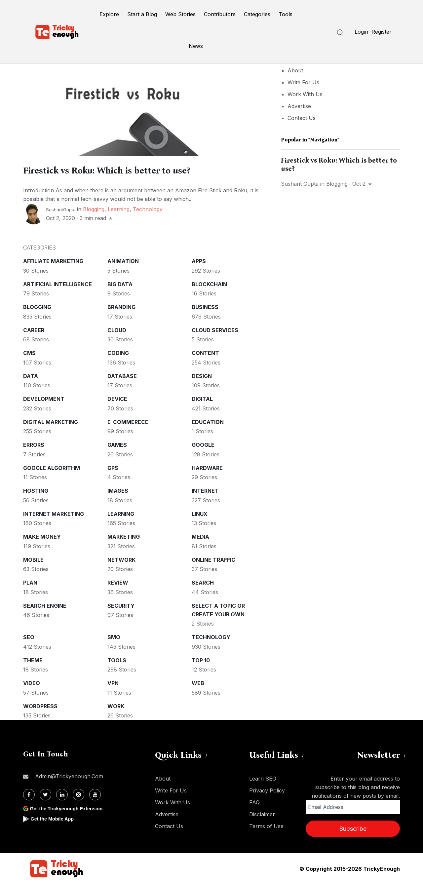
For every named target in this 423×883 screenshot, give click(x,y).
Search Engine (44, 604)
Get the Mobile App (54, 818)
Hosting (35, 489)
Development (43, 398)
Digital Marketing (50, 421)
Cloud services (215, 329)
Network (121, 559)
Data (30, 375)
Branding (121, 306)
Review (117, 581)
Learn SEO (262, 777)
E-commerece (127, 421)
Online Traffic (213, 559)
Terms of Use (266, 825)
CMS (29, 352)
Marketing (123, 535)
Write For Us (303, 82)
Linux (200, 513)
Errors (33, 444)
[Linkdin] (62, 793)
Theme (33, 659)
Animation (123, 260)
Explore (109, 14)
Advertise (299, 106)
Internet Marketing (53, 513)
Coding (118, 352)
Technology (148, 208)
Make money (42, 535)
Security (121, 604)
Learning (119, 208)
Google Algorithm (51, 467)
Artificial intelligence (57, 283)
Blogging (93, 208)
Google (203, 444)
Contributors (220, 14)
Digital (202, 398)
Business (205, 306)
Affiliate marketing (53, 260)
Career (33, 329)
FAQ (254, 801)
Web (198, 682)
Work (115, 705)
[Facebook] (29, 793)
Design (202, 375)
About (295, 70)
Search (203, 581)
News (196, 46)
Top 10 (201, 659)
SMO (113, 636)
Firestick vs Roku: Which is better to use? (136, 169)
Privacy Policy (267, 789)
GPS (112, 467)
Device (117, 398)
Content (205, 352)
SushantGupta (61, 208)
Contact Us (302, 118)
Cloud (116, 329)
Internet (205, 489)
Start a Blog (142, 14)
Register (381, 31)
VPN (113, 682)
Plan (30, 581)
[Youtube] (95, 793)
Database (122, 375)
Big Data (120, 283)
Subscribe (352, 827)
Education (208, 421)
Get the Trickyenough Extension (70, 807)
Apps (199, 260)
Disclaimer (262, 813)
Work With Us (305, 94)
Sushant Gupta (300, 183)
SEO (28, 636)
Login (361, 31)
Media (200, 535)
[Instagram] (78, 793)
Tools (285, 14)
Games (117, 444)
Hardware (207, 467)
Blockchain (209, 283)
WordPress (40, 705)
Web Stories (180, 14)
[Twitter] (45, 793)
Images (117, 489)
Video (31, 682)
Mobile (33, 559)
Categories (257, 14)
